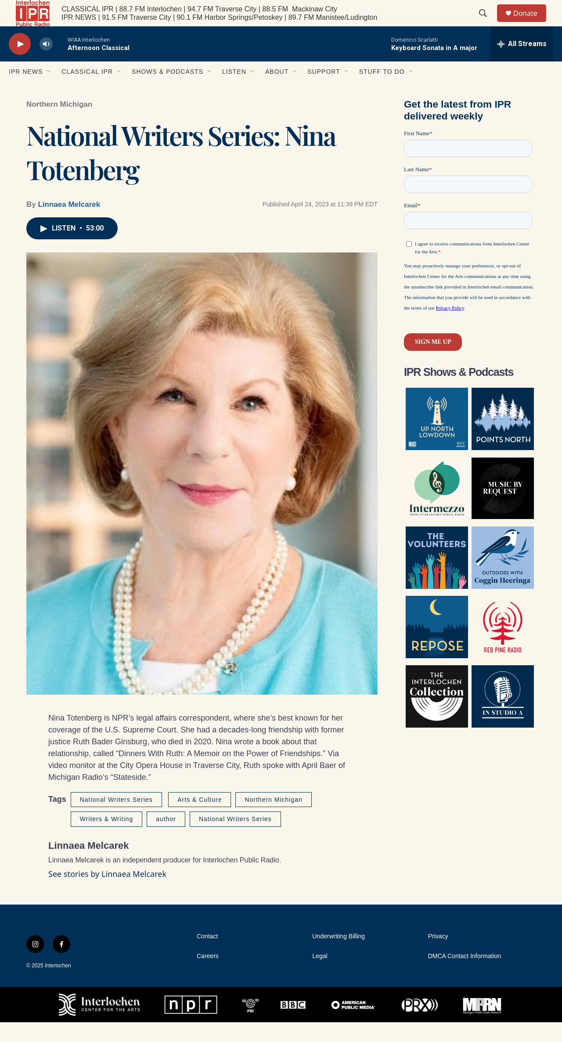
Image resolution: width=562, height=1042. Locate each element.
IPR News (26, 91)
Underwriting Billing (338, 956)
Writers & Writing (106, 838)
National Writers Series (116, 819)
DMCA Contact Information (464, 976)
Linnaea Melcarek (69, 224)
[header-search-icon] (487, 23)
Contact (207, 956)
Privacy (438, 956)
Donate (530, 23)
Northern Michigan (59, 124)
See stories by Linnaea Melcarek (107, 893)
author (166, 838)
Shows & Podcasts (167, 91)
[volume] (46, 64)
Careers (208, 976)
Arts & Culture (199, 819)
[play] (20, 64)
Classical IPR (87, 91)
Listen (234, 91)
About (276, 91)
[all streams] (521, 63)
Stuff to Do (382, 91)
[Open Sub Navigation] (49, 91)
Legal (319, 976)
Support (323, 91)
